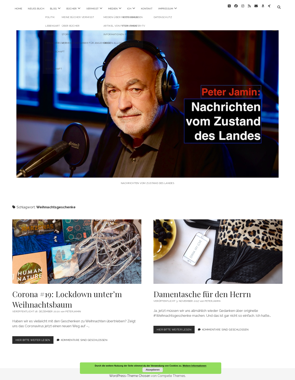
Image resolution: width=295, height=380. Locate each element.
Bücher (71, 8)
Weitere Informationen (194, 365)
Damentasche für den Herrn (218, 248)
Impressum (165, 8)
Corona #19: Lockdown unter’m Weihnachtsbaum (76, 248)
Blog (53, 8)
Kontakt (147, 8)
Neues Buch (36, 8)
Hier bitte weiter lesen (34, 337)
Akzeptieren (153, 369)
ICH (129, 8)
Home (18, 8)
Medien (113, 8)
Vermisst (92, 8)
